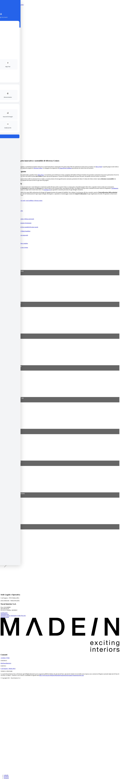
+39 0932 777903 (5, 658)
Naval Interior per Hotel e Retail (9, 215)
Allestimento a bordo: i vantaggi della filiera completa (14, 243)
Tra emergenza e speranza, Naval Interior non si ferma (14, 247)
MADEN (6, 97)
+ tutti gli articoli (5, 206)
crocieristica (7, 200)
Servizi (5, 90)
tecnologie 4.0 (47, 189)
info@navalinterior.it (6, 663)
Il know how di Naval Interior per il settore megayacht (14, 235)
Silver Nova (41, 174)
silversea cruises (38, 200)
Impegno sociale (5, 617)
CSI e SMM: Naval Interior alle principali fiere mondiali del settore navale (19, 227)
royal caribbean (30, 200)
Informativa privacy (6, 615)
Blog (5, 93)
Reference (6, 91)
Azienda (6, 89)
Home (5, 87)
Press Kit (23, 615)
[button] (60, 251)
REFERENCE (5, 264)
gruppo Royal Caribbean (65, 168)
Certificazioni (4, 612)
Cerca (2, 112)
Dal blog (3, 203)
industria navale (14, 200)
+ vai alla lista (4, 267)
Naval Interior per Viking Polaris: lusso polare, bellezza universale (17, 219)
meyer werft (22, 200)
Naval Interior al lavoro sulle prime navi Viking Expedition (15, 231)
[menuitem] (9, 79)
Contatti (6, 96)
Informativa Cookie (16, 615)
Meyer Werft (99, 166)
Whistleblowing (5, 614)
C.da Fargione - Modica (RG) (8, 668)
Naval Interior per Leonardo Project (10, 239)
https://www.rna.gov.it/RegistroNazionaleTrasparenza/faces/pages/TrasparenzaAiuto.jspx (61, 675)
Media (5, 94)
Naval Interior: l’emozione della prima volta (12, 210)
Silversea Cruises (38, 168)
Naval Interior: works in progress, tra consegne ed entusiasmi (16, 223)
